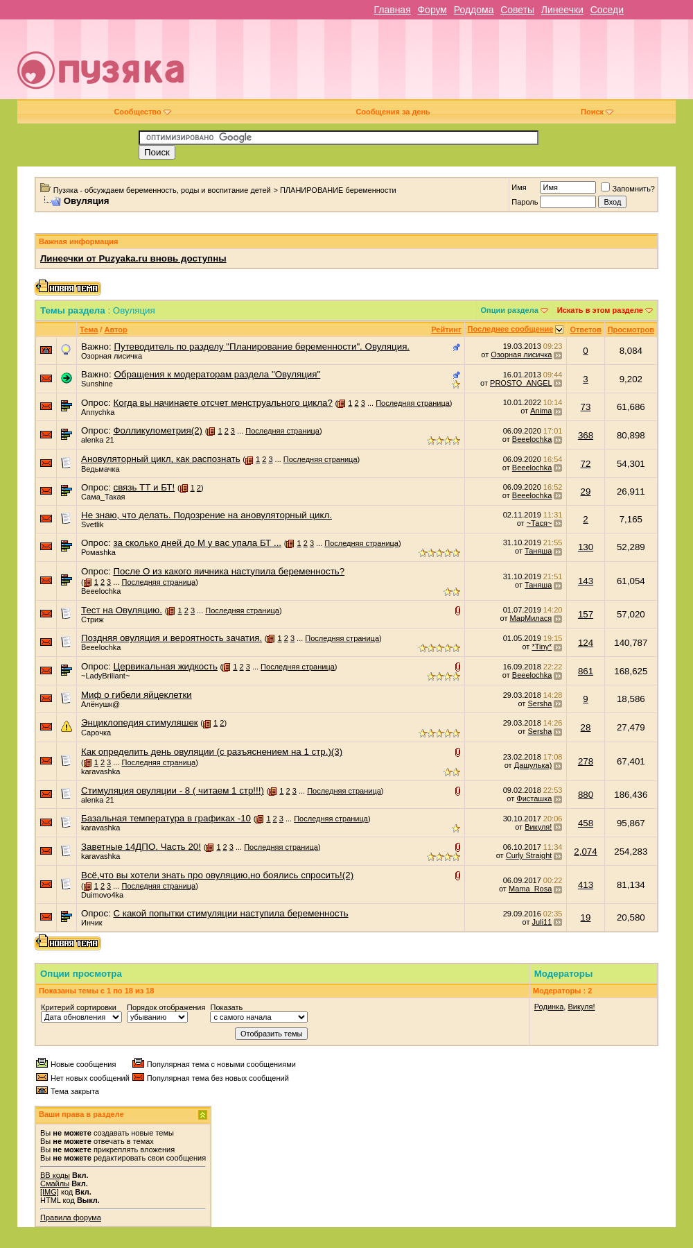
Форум (432, 9)
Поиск (597, 112)
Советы (517, 9)
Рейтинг (446, 329)
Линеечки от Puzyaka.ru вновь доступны (133, 258)
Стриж (92, 619)
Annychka (97, 412)
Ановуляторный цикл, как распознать (160, 459)
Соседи (607, 9)
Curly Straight (529, 855)
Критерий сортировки (78, 1007)
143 (585, 581)
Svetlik (92, 524)
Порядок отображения (166, 1007)
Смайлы (54, 1183)
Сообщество (142, 112)
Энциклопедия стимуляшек (139, 722)
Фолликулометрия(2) (157, 430)
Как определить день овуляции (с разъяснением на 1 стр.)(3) (211, 751)
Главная (392, 9)
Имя (518, 187)
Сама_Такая (103, 497)
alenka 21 (97, 440)
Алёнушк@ (100, 704)
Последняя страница (413, 403)
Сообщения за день (393, 112)
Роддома (474, 9)
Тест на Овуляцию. (121, 610)
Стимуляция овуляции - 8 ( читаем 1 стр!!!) (172, 790)
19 (586, 917)
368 (585, 435)
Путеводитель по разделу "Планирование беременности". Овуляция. (262, 346)
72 (586, 464)
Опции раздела (509, 310)
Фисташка (534, 798)
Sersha (539, 703)
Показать (226, 1007)
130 (585, 547)
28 (586, 727)
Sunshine (97, 383)
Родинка (549, 1006)
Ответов (585, 329)
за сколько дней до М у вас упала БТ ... (197, 543)
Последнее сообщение (511, 329)
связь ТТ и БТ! (144, 487)
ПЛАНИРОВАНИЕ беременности (338, 190)
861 (585, 671)
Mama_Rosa (530, 888)
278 (585, 761)
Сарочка (96, 732)
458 (585, 823)
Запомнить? (628, 189)
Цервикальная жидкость (165, 666)
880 (585, 794)
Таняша (538, 551)
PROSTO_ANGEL (521, 383)
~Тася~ (539, 523)
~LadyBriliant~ (105, 676)
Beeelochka (532, 439)
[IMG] (49, 1192)
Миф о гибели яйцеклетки (136, 695)
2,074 (585, 851)
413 (585, 885)
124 (585, 643)
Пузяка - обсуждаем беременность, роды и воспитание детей (162, 190)
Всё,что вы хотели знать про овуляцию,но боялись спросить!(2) (217, 875)
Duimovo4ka (102, 895)
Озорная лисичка (111, 356)
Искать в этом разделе (600, 310)
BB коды (55, 1175)
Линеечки (562, 9)
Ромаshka (98, 552)
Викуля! (538, 827)
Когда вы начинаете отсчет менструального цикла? (222, 403)
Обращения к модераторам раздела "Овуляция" (217, 374)
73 (586, 407)
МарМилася (531, 618)
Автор (115, 329)
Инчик (92, 922)
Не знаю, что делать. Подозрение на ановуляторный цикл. (206, 515)
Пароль (524, 202)
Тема (89, 329)
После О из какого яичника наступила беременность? (228, 571)
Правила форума (70, 1217)
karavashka (100, 771)
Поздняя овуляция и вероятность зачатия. (171, 638)
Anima (541, 411)
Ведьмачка (100, 469)
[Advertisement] (455, 64)
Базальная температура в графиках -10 (166, 818)
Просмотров (631, 329)
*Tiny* (542, 646)
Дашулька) (533, 765)
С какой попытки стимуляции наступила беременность (230, 913)
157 (585, 614)
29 (586, 491)
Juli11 (542, 922)
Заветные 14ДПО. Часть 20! (141, 846)
